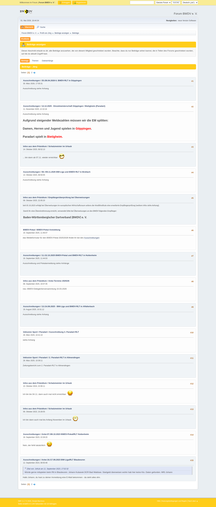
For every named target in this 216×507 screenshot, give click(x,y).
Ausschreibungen (31, 80)
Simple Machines (38, 501)
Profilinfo (25, 39)
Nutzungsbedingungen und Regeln (174, 501)
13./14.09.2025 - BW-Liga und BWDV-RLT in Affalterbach (68, 306)
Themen (35, 61)
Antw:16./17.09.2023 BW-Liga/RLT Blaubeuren (63, 460)
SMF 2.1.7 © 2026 (24, 501)
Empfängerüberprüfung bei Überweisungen (69, 197)
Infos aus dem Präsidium (35, 146)
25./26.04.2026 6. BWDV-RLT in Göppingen (62, 80)
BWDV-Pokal (29, 230)
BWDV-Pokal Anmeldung (48, 230)
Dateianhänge (47, 61)
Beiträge (24, 61)
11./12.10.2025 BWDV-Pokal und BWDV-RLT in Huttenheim (69, 255)
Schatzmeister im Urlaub (60, 146)
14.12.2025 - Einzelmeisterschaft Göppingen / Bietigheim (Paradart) (73, 106)
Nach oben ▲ (193, 501)
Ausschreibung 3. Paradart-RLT (64, 332)
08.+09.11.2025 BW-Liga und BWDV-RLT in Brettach (66, 172)
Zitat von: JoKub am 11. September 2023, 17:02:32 (48, 469)
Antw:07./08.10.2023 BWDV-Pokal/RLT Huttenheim (65, 434)
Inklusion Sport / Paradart (35, 332)
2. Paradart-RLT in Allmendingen (64, 357)
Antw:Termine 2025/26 (58, 281)
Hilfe (158, 501)
